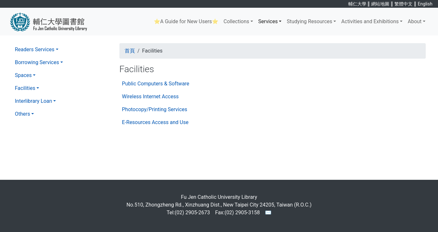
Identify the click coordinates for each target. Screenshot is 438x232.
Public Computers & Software (155, 84)
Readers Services (35, 49)
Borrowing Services (37, 62)
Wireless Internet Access (150, 96)
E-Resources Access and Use (155, 122)
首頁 (130, 51)
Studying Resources (309, 21)
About (415, 21)
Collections (236, 21)
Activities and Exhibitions (370, 21)
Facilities (25, 88)
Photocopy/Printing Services (154, 109)
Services (268, 21)
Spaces (23, 75)
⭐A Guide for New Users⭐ (186, 21)
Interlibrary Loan (33, 101)
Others (22, 114)
